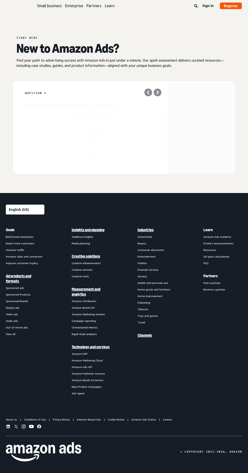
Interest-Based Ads (89, 419)
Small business (49, 5)
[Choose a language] (25, 210)
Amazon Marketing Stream (88, 314)
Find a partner (211, 282)
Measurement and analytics (86, 291)
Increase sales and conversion (24, 256)
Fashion (142, 263)
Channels (145, 335)
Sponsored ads (15, 287)
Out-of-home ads (17, 327)
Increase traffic (15, 250)
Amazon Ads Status (143, 419)
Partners (94, 5)
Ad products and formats (18, 278)
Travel (141, 322)
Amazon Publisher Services (88, 373)
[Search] (196, 6)
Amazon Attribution (84, 301)
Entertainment (147, 256)
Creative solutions (86, 256)
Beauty (142, 243)
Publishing (144, 302)
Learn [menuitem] (208, 229)
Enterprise (74, 5)
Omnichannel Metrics (85, 327)
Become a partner (214, 289)
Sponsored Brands (17, 301)
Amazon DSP (80, 353)
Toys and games (148, 315)
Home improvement (150, 296)
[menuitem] (25, 311)
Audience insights (82, 236)
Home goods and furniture (154, 289)
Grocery (142, 276)
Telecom (143, 309)
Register (231, 6)
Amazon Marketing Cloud (87, 360)
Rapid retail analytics (84, 334)
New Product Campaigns (87, 386)
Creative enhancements (86, 263)
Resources (209, 250)
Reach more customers (20, 243)
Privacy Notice (61, 419)
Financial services (148, 269)
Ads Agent (78, 393)
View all (11, 334)
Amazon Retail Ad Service (87, 380)
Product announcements (218, 243)
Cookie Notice (116, 419)
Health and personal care (153, 282)
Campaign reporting (84, 320)
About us (11, 419)
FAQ (205, 263)
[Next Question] (157, 93)
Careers (167, 419)
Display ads (13, 307)
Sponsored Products (18, 294)
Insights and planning (88, 229)
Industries (146, 229)
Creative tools (80, 276)
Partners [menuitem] (210, 276)
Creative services (82, 269)
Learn (110, 5)
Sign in (208, 5)
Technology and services (91, 347)
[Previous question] (148, 93)
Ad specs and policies (216, 256)
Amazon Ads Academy (217, 236)
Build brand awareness (20, 236)
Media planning (81, 243)
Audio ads (12, 320)
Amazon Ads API (82, 367)
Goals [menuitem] (10, 229)
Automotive (145, 236)
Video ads (12, 314)
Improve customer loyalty (22, 263)
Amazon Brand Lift (83, 307)
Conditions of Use (35, 419)
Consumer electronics (151, 250)
